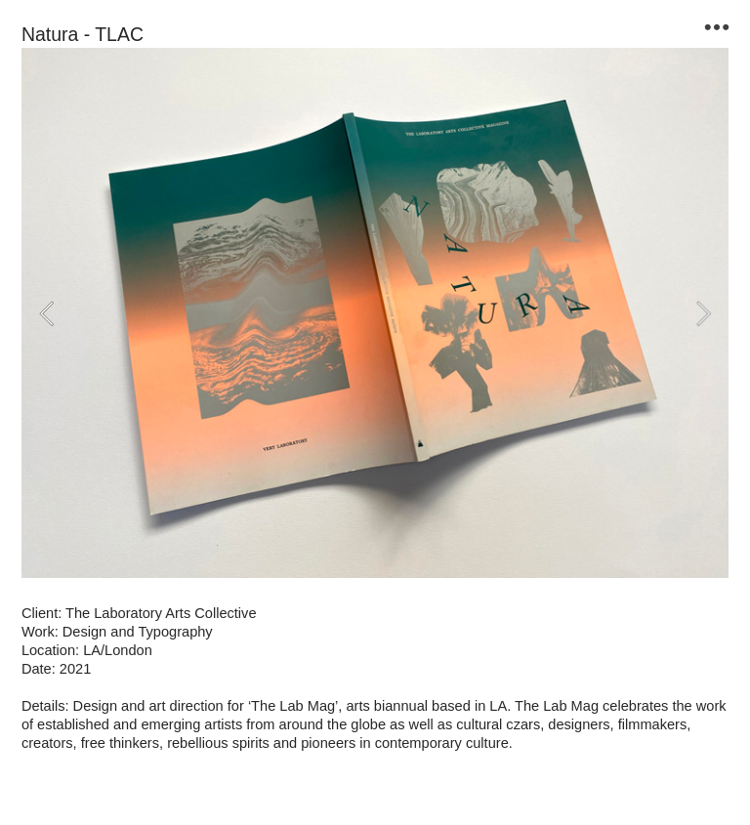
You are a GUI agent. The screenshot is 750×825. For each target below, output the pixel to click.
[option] (375, 313)
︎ (716, 28)
